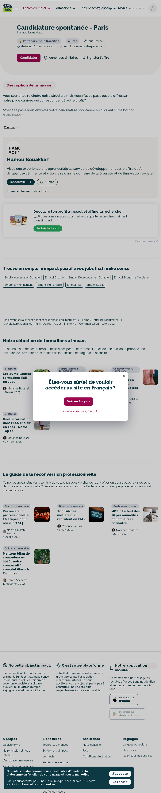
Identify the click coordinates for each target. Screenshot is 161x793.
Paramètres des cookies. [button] (38, 784)
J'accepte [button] (120, 774)
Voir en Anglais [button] (78, 401)
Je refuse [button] (120, 782)
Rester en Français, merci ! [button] (78, 411)
